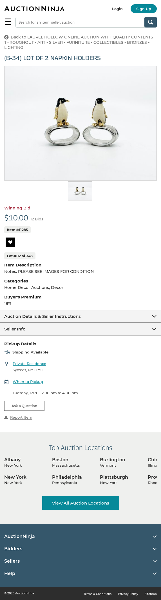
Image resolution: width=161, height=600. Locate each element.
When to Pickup (28, 381)
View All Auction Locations (80, 503)
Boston (60, 459)
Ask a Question (24, 406)
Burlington (112, 459)
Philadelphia (67, 477)
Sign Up (143, 8)
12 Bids (36, 219)
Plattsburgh (114, 477)
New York (15, 477)
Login (117, 8)
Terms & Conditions (97, 594)
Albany (12, 459)
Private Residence (29, 363)
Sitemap (151, 594)
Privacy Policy (128, 594)
